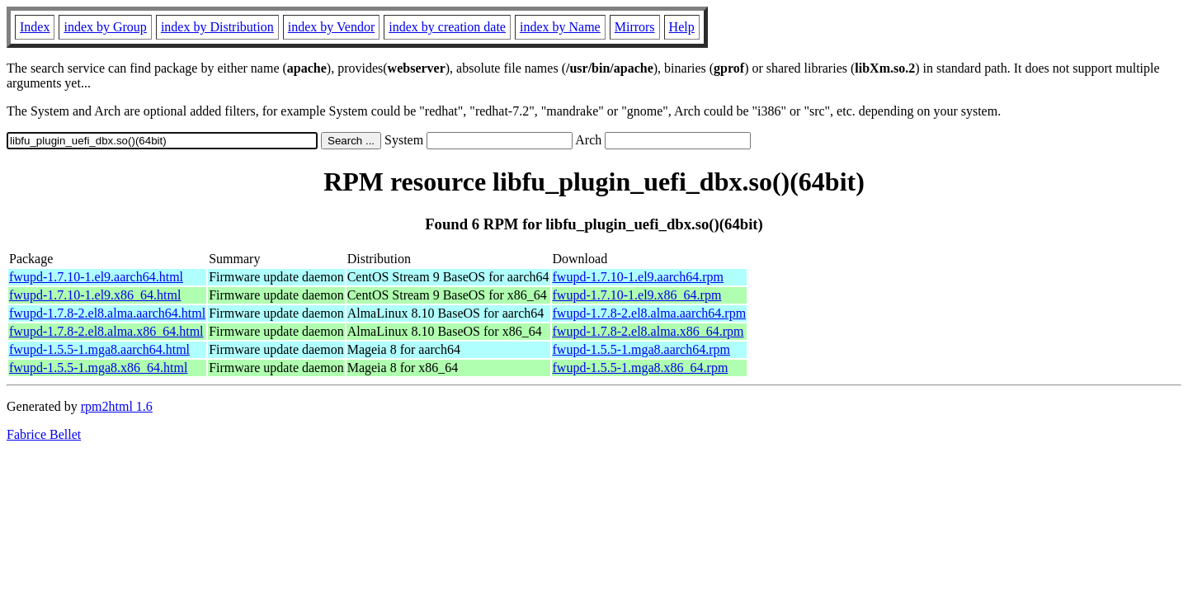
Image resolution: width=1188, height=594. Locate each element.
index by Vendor (331, 27)
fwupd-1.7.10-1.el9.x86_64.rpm (637, 295)
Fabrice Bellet (44, 434)
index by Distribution (217, 27)
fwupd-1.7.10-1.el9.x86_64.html (95, 295)
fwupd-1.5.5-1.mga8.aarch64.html (99, 349)
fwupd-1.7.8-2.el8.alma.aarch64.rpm (650, 313)
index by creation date (447, 27)
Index (35, 27)
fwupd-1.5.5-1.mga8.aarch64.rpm (642, 349)
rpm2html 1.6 (117, 406)
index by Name (560, 27)
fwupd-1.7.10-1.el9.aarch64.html (96, 277)
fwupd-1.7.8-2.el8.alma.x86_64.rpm (648, 331)
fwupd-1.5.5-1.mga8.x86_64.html (98, 368)
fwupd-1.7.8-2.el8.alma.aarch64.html (107, 313)
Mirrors (635, 27)
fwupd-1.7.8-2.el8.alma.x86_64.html (106, 331)
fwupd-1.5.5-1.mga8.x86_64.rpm (640, 368)
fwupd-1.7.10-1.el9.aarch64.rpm (638, 277)
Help (682, 27)
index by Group (105, 27)
